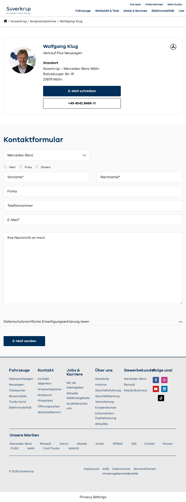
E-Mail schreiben (82, 91)
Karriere (135, 4)
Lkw (181, 11)
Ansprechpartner (43, 21)
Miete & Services (135, 11)
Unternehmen (154, 4)
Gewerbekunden (140, 370)
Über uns (104, 370)
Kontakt (46, 370)
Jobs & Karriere (75, 372)
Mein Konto (174, 4)
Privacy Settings (93, 497)
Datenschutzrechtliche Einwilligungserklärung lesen (46, 321)
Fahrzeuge (83, 11)
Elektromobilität (163, 11)
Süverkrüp (19, 21)
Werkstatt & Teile (107, 11)
